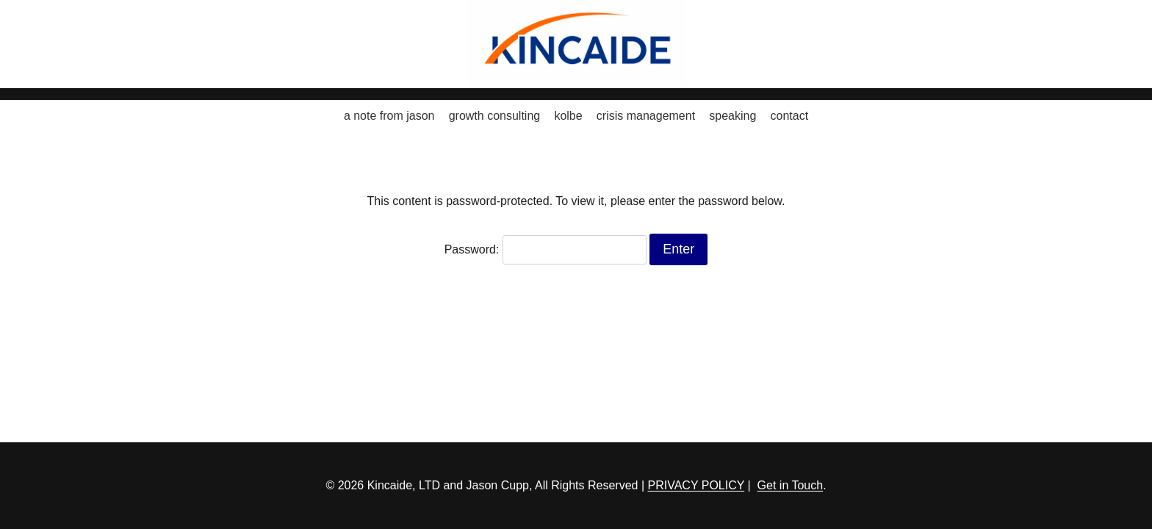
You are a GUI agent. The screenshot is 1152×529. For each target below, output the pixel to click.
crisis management (646, 115)
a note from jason (389, 115)
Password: (545, 249)
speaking (732, 115)
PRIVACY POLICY (696, 485)
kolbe (568, 115)
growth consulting (495, 115)
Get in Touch (790, 485)
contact (790, 115)
